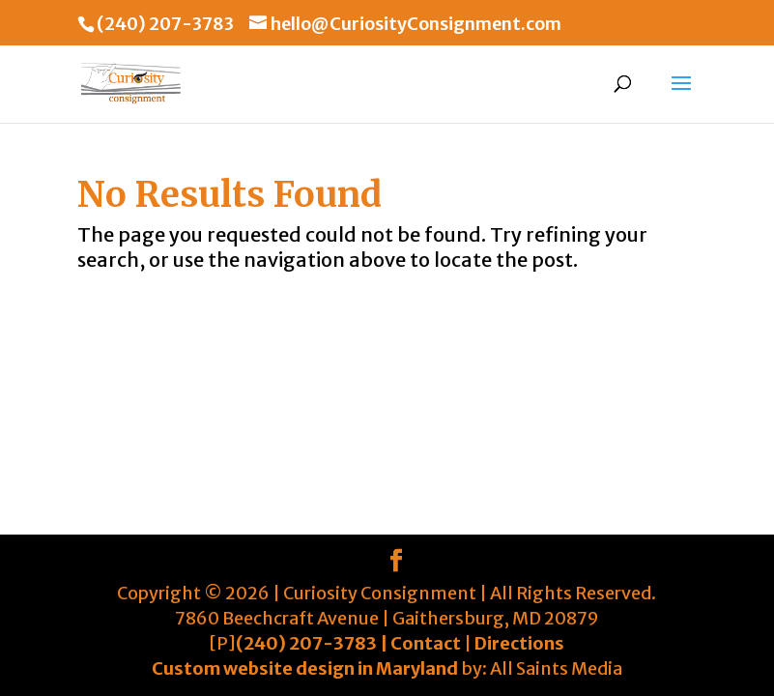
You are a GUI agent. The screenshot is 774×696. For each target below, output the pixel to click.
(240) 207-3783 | (313, 643)
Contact (425, 643)
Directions (519, 643)
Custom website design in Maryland (305, 668)
